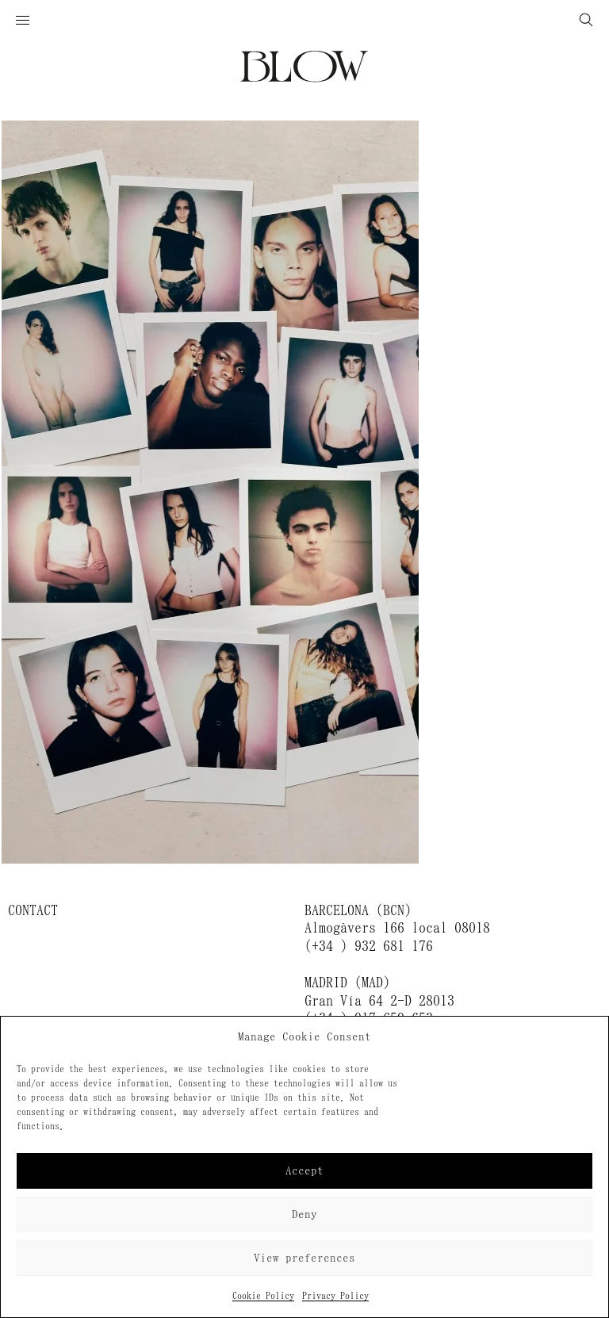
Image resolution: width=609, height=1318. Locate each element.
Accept (304, 1171)
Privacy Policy (335, 1296)
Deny (304, 1214)
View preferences (304, 1258)
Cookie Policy (263, 1296)
